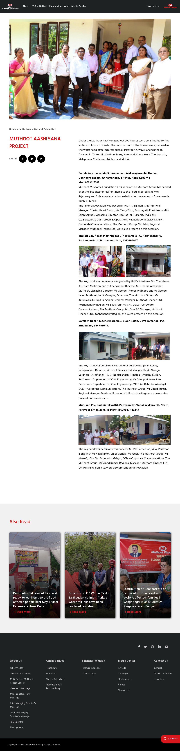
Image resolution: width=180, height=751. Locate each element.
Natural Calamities (44, 129)
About (25, 6)
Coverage (123, 674)
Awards (122, 668)
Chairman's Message (20, 688)
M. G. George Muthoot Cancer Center (21, 681)
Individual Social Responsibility (54, 686)
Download (159, 679)
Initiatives (25, 129)
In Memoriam (16, 722)
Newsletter (124, 690)
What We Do (16, 668)
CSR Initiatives (39, 6)
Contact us (153, 6)
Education (51, 674)
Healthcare (51, 668)
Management (16, 727)
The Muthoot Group (20, 674)
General (158, 668)
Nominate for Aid (163, 674)
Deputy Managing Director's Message (20, 714)
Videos (121, 685)
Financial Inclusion (59, 6)
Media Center (78, 6)
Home (12, 129)
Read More (22, 612)
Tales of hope (89, 674)
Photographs (124, 679)
